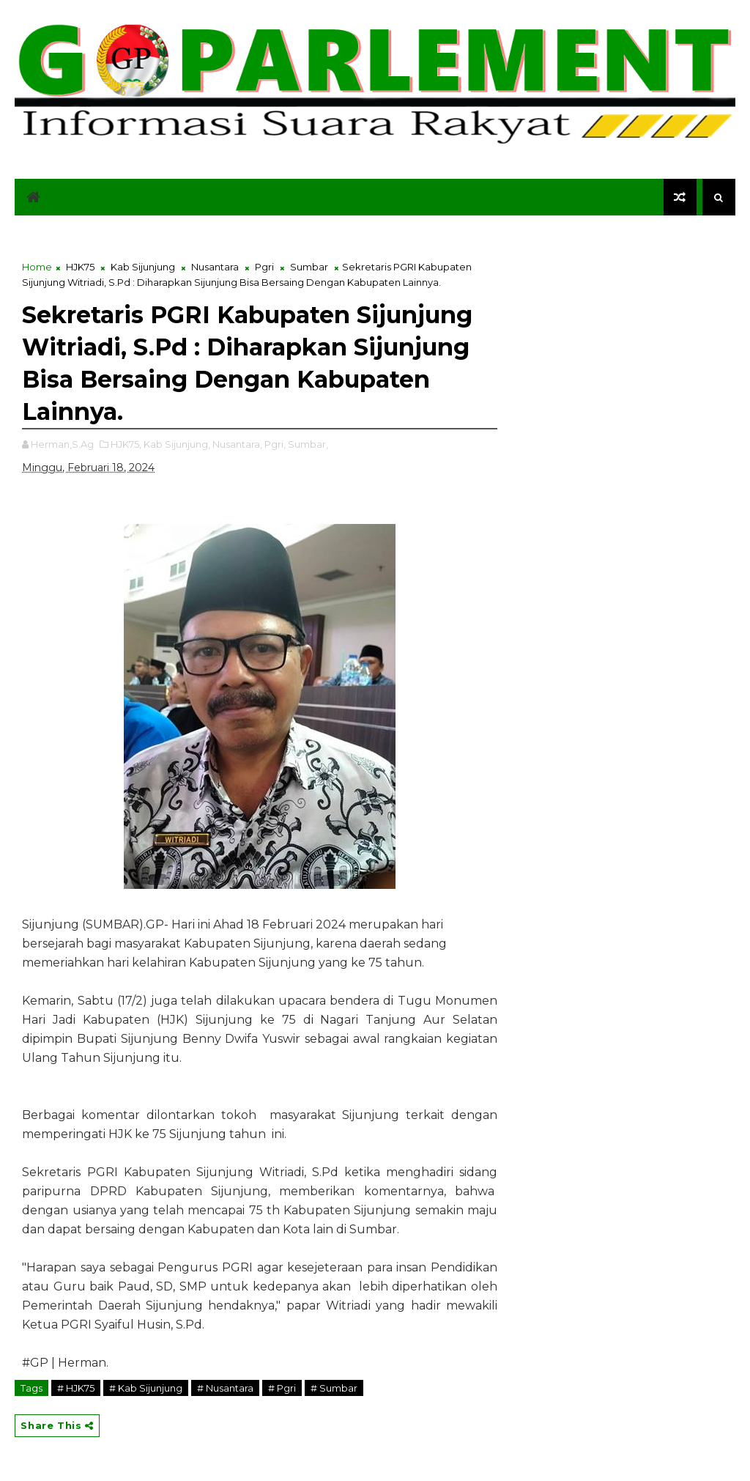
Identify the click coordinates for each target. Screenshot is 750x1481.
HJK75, (126, 444)
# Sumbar (334, 1388)
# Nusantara (225, 1388)
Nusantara (215, 267)
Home (37, 267)
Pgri (264, 267)
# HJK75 (75, 1388)
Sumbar (309, 267)
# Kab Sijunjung (145, 1388)
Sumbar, (308, 444)
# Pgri (282, 1388)
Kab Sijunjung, (177, 444)
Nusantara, (237, 444)
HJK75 (80, 267)
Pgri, (275, 444)
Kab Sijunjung (143, 267)
